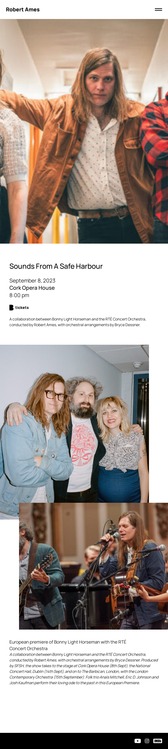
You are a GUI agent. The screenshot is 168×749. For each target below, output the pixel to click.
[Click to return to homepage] (23, 9)
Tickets (22, 307)
